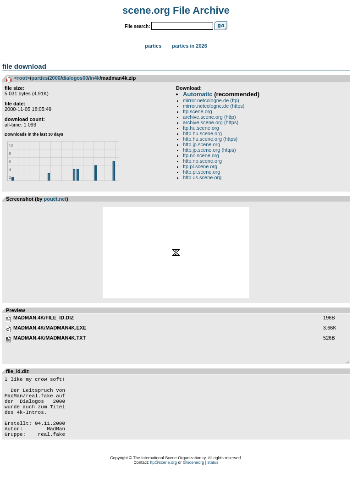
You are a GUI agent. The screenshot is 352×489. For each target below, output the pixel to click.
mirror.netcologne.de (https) (214, 106)
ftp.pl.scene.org (200, 166)
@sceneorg (193, 477)
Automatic (197, 94)
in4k (95, 78)
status (213, 477)
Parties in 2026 (189, 46)
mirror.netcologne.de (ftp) (211, 100)
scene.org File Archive (176, 10)
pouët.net (55, 199)
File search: (137, 26)
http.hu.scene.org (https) (210, 139)
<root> (22, 78)
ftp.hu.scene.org (201, 128)
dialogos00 (75, 78)
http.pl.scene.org (201, 172)
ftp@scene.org (163, 477)
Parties (153, 46)
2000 (54, 78)
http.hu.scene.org (202, 133)
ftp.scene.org (197, 111)
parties (39, 78)
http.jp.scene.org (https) (209, 150)
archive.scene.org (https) (210, 122)
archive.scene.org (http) (209, 117)
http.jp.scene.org (201, 144)
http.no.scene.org (202, 161)
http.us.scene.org (202, 177)
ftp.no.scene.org (201, 155)
